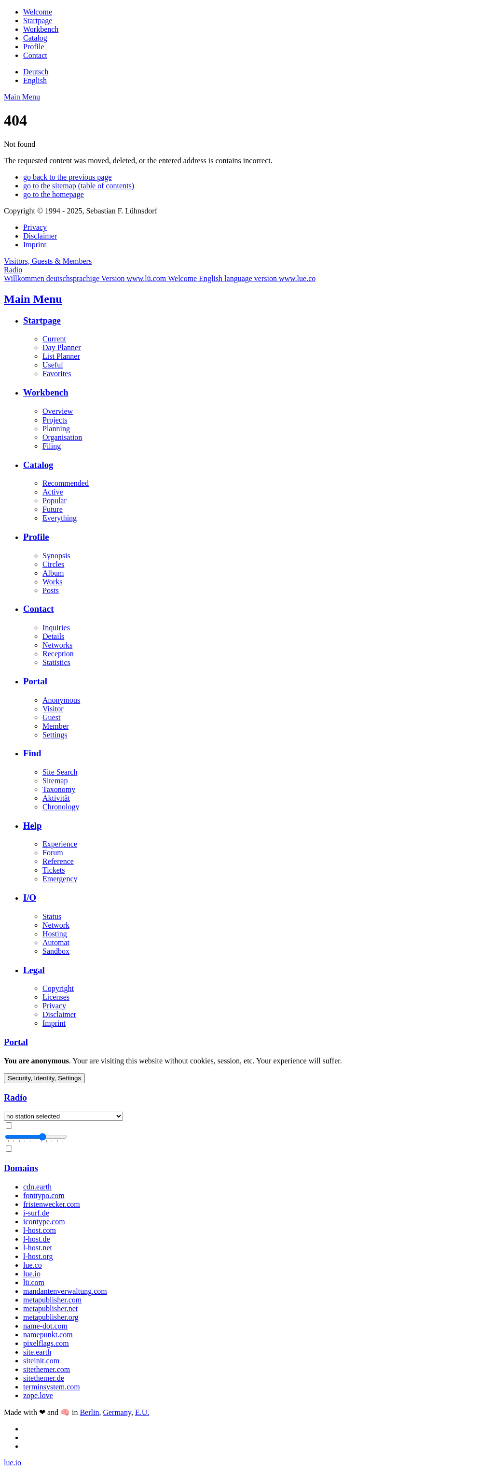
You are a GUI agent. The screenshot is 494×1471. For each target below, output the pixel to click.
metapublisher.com (52, 1300)
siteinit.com (41, 1361)
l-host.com (39, 1230)
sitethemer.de (43, 1378)
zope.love (38, 1395)
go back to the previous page (67, 177)
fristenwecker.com (51, 1204)
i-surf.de (36, 1213)
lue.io (32, 1274)
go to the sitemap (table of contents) (78, 186)
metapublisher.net (50, 1308)
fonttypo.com (44, 1195)
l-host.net (37, 1248)
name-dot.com (45, 1326)
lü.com (33, 1282)
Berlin (89, 1412)
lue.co (32, 1265)
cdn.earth (37, 1187)
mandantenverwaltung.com (65, 1291)
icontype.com (44, 1221)
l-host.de (36, 1239)
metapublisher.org (51, 1317)
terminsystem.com (51, 1387)
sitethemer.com (46, 1369)
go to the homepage (53, 194)
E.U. (142, 1412)
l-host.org (38, 1256)
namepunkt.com (48, 1334)
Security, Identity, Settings (44, 1078)
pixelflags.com (46, 1343)
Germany (117, 1412)
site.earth (37, 1352)
